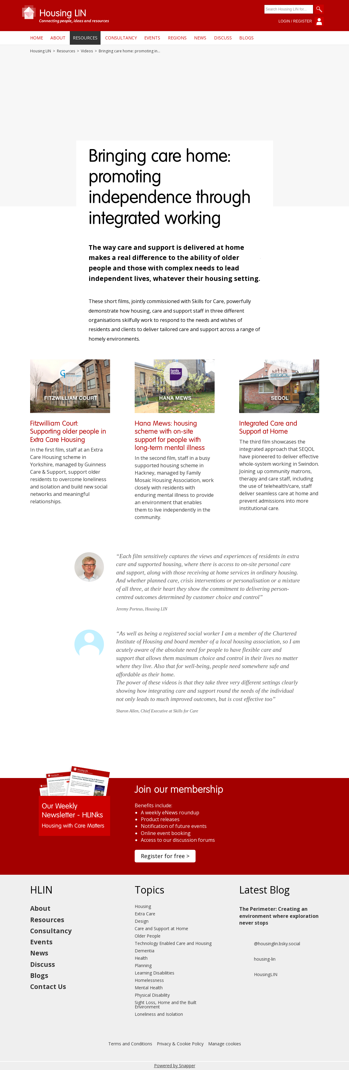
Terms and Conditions (130, 1044)
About (57, 38)
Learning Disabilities (154, 973)
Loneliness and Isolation (159, 1014)
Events (152, 38)
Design (142, 921)
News (200, 38)
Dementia (144, 951)
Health (141, 958)
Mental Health (149, 988)
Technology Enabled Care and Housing (173, 943)
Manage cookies (224, 1044)
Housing (143, 906)
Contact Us (48, 986)
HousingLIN (258, 974)
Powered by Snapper (174, 1065)
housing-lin (257, 959)
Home (36, 38)
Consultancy (121, 38)
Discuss (223, 38)
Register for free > (165, 856)
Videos (87, 51)
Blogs (246, 38)
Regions (177, 38)
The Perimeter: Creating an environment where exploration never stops (279, 916)
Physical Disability (152, 995)
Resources (85, 38)
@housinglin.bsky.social (269, 943)
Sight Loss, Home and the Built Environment (165, 1004)
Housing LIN (40, 51)
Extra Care (145, 914)
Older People (148, 936)
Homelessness (149, 980)
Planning (143, 965)
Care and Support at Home (161, 928)
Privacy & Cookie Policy (180, 1044)
